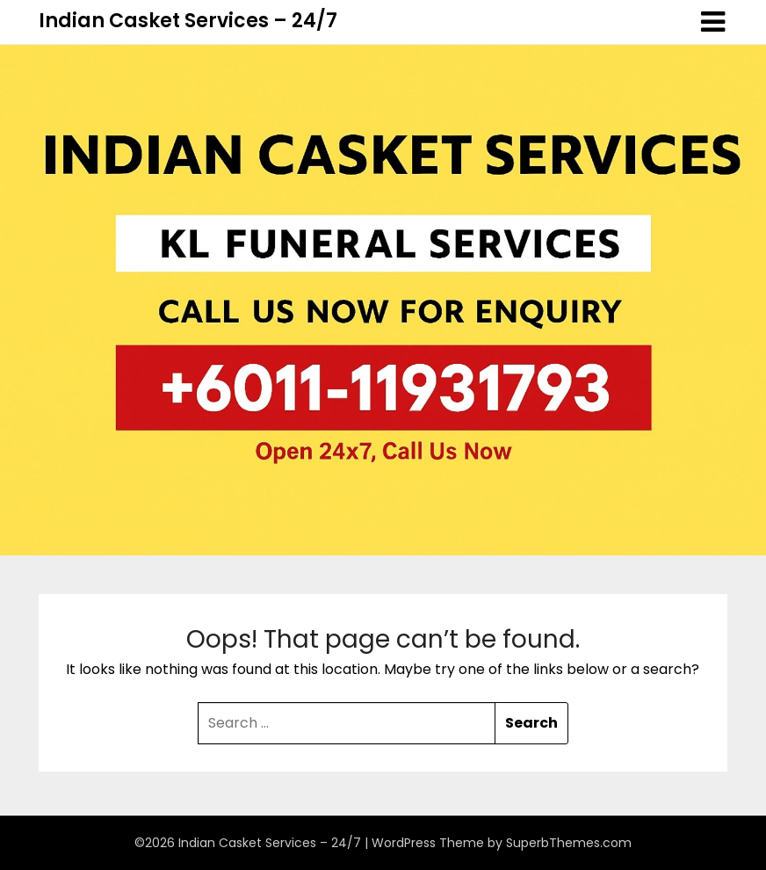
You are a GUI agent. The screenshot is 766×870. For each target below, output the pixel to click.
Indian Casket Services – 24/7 (188, 20)
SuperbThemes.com (569, 843)
